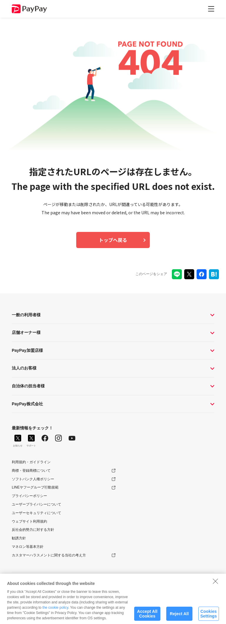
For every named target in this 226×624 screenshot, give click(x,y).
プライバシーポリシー (29, 496)
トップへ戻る (113, 239)
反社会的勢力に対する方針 (33, 530)
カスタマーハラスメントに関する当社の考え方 (49, 555)
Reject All (179, 616)
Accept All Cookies (147, 616)
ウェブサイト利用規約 (29, 521)
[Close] (215, 584)
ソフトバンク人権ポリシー (33, 479)
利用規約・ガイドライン (31, 462)
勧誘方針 (19, 538)
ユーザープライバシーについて (36, 504)
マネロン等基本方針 (28, 547)
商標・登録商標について (31, 471)
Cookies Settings (208, 616)
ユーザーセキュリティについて (36, 513)
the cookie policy (55, 610)
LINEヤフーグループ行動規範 (35, 487)
